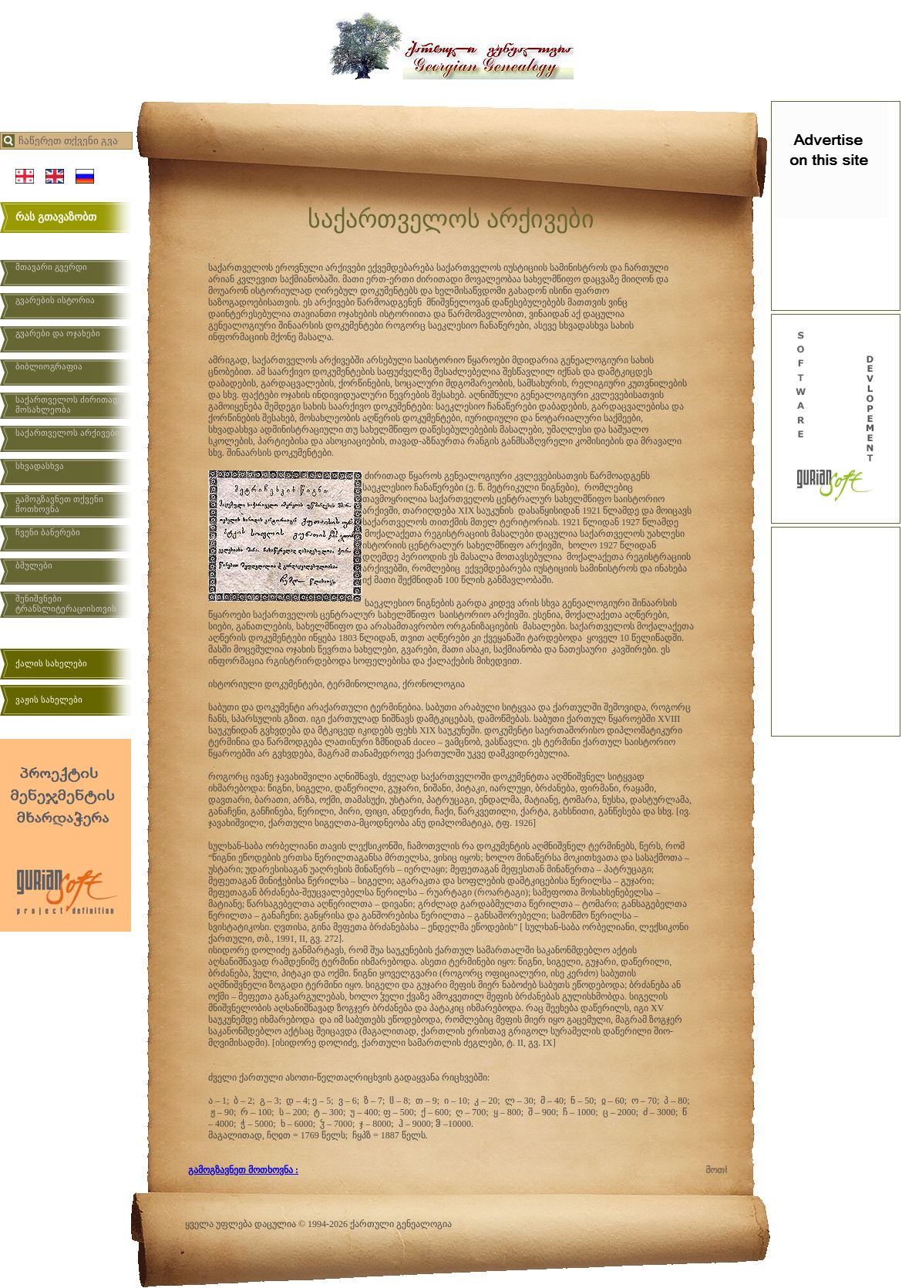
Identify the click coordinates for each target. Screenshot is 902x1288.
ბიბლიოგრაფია (48, 366)
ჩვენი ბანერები (47, 532)
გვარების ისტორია (55, 300)
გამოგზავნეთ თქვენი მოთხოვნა (59, 504)
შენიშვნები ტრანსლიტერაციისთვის (65, 603)
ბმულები (33, 565)
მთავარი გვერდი (51, 266)
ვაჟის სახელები (48, 699)
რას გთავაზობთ (55, 217)
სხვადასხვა (39, 465)
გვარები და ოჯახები (57, 333)
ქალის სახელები (51, 663)
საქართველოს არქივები (67, 432)
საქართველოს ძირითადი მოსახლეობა (69, 404)
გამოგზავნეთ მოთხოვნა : (243, 1170)
